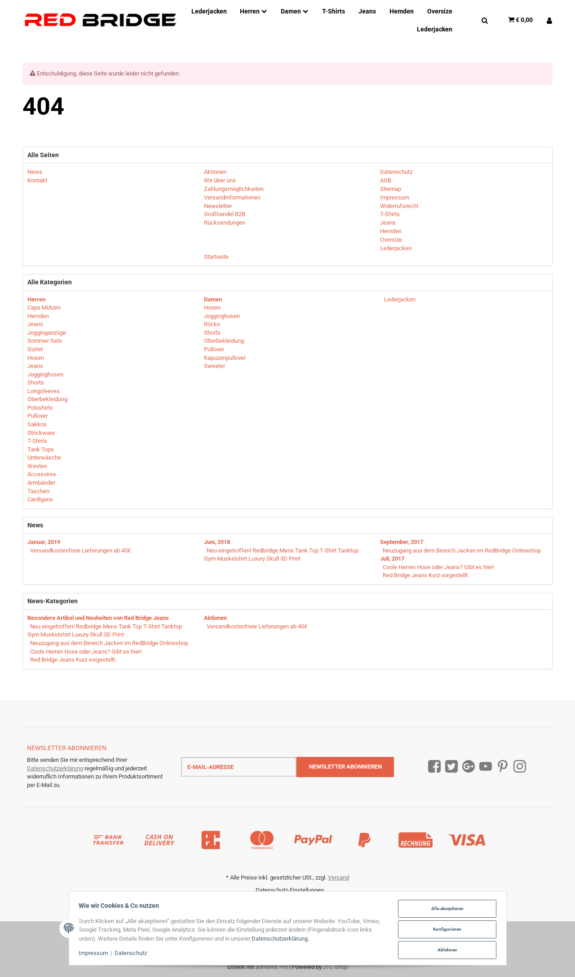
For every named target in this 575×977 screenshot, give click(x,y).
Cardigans (40, 499)
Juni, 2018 (217, 542)
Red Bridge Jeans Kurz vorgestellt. (426, 575)
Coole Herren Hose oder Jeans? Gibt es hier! (438, 567)
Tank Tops (40, 449)
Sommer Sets (44, 340)
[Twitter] (451, 766)
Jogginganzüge (46, 332)
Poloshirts (40, 407)
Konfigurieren (445, 929)
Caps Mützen (44, 307)
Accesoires (41, 474)
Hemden (38, 316)
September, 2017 (401, 542)
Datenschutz (133, 953)
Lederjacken (399, 299)
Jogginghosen (45, 374)
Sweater (214, 366)
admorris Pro (272, 967)
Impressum (95, 953)
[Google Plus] (468, 766)
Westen (37, 466)
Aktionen (215, 617)
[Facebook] (434, 766)
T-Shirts (37, 441)
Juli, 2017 (392, 558)
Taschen (38, 491)
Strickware (41, 432)
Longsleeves (43, 391)
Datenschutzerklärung (55, 768)
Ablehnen (445, 949)
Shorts (35, 382)
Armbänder (41, 482)
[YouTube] (485, 766)
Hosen (35, 357)
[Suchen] (484, 20)
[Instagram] (519, 766)
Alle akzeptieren (445, 909)
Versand (338, 877)
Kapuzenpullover (225, 357)
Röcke (212, 324)
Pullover (37, 415)
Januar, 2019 (43, 542)
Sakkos (37, 424)
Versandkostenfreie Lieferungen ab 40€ (80, 550)
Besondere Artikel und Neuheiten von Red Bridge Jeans (98, 617)
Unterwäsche (44, 457)
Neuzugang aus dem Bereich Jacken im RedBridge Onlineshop (462, 550)
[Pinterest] (502, 766)
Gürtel (35, 349)
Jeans (35, 324)
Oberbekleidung (47, 399)
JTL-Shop (335, 967)
